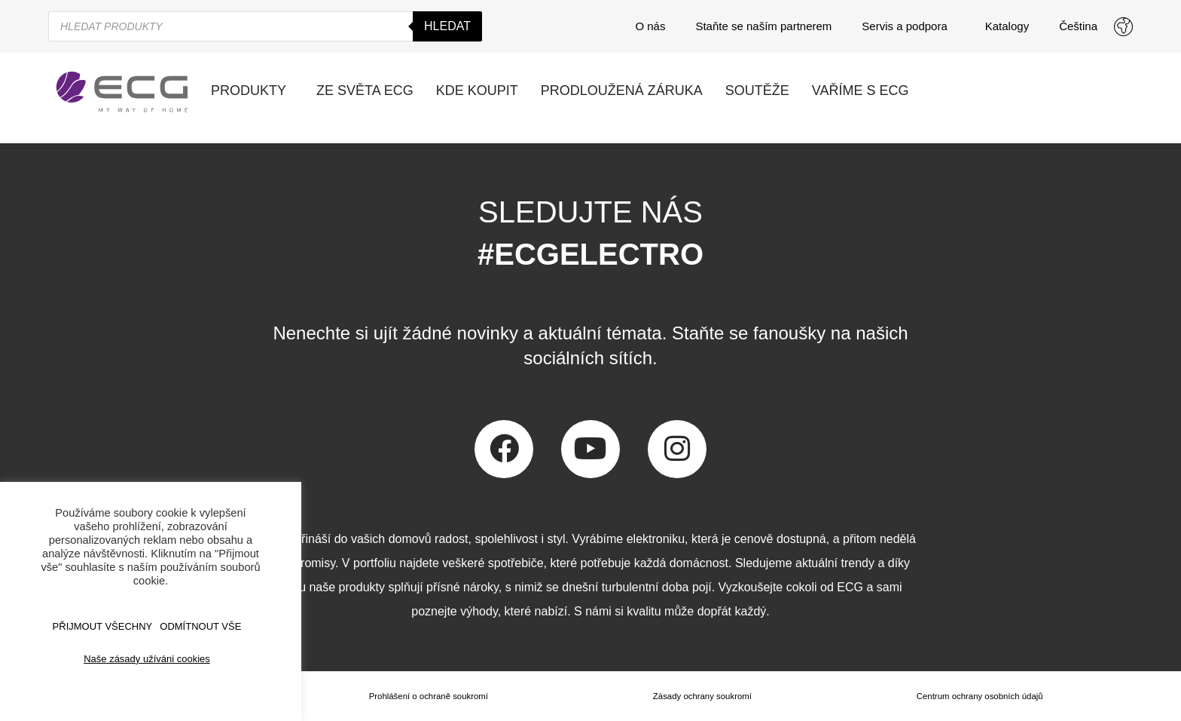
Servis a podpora (908, 26)
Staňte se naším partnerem (763, 26)
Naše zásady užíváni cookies (147, 658)
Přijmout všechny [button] (103, 626)
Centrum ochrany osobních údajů (978, 696)
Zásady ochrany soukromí (701, 696)
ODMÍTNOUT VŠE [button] (200, 626)
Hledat (447, 26)
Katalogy (1007, 26)
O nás (650, 26)
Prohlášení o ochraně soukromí (427, 696)
